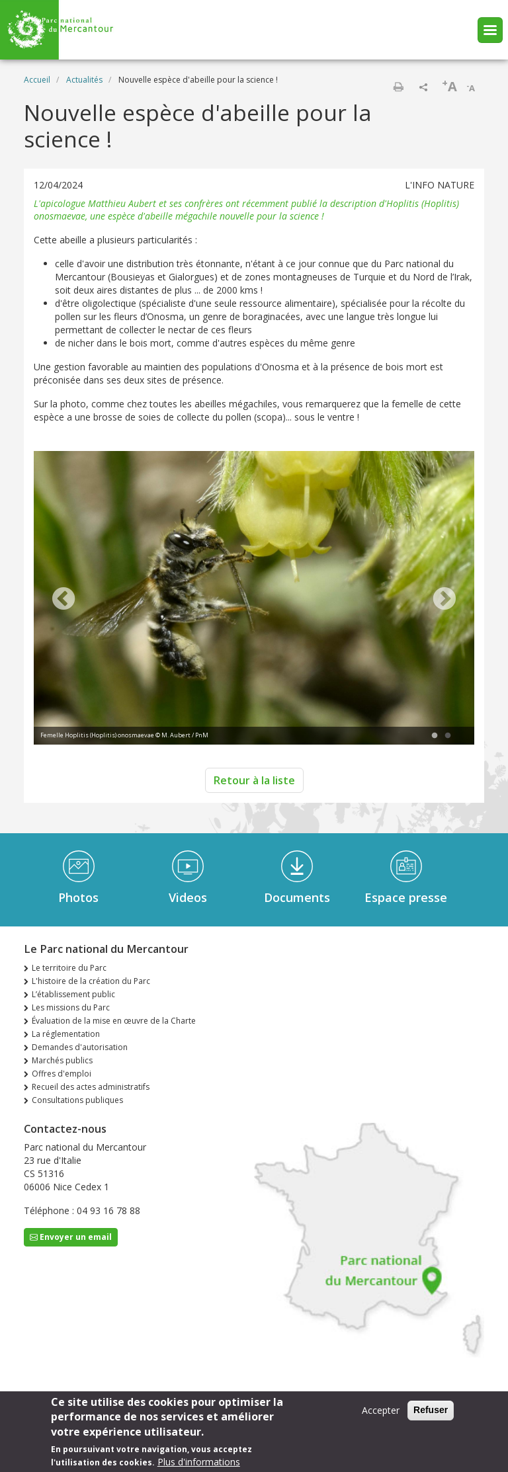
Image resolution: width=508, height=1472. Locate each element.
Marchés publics (62, 1060)
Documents (297, 897)
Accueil (37, 79)
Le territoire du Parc (69, 967)
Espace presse (405, 897)
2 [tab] (447, 736)
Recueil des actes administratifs (90, 1086)
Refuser (430, 1410)
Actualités (84, 79)
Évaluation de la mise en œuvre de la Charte (114, 1020)
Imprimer (398, 86)
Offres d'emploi (61, 1073)
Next (444, 600)
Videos (188, 897)
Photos (78, 897)
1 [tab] (434, 736)
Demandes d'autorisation (80, 1047)
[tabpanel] (254, 599)
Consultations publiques (77, 1100)
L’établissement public (73, 994)
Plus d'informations (198, 1462)
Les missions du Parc (71, 1007)
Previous (63, 600)
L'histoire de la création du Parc (91, 981)
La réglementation (66, 1034)
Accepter (381, 1411)
